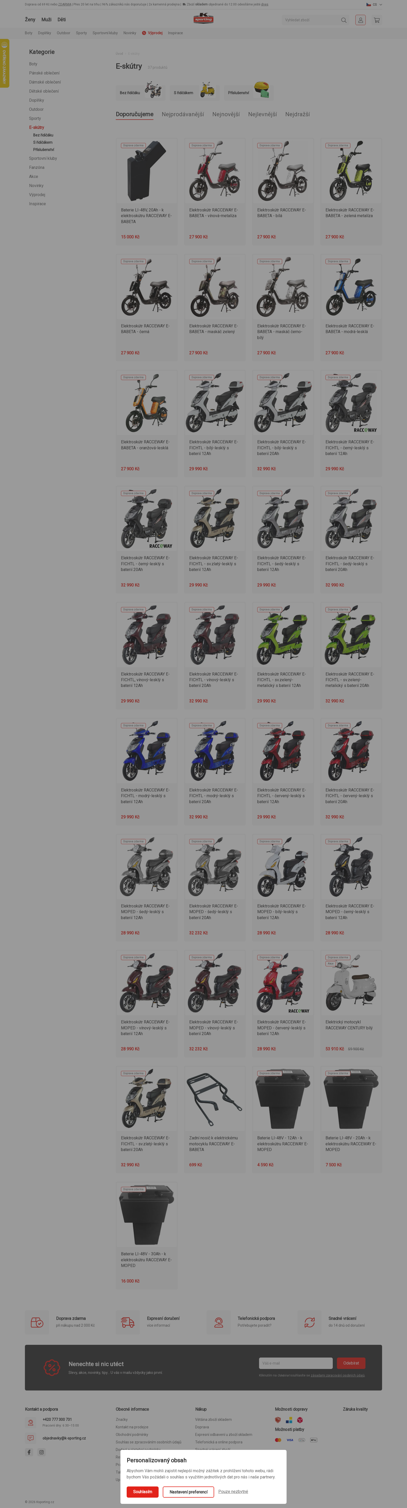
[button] (374, 4)
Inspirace (175, 33)
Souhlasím (142, 1491)
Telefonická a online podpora (218, 1442)
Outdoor (36, 109)
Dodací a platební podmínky (138, 1450)
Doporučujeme (134, 114)
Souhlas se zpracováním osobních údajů (148, 1442)
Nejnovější (226, 114)
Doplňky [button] (44, 33)
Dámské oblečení (45, 82)
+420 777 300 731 (57, 1419)
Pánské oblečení (44, 73)
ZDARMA (64, 4)
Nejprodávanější (183, 114)
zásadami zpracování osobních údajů (338, 1375)
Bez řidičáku (43, 135)
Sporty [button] (81, 33)
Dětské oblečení (44, 91)
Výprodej (37, 194)
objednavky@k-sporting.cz (64, 1438)
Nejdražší (297, 114)
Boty (33, 63)
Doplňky (36, 100)
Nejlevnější (262, 114)
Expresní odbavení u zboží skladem (223, 1435)
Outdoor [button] (63, 33)
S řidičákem (42, 142)
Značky (122, 1419)
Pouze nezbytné (233, 1491)
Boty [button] (28, 33)
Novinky (130, 33)
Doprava (202, 1427)
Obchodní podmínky (132, 1435)
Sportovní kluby (43, 158)
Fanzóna (36, 167)
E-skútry (36, 127)
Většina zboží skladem (213, 1419)
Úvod (119, 54)
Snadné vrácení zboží (212, 1450)
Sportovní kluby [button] (105, 33)
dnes (264, 4)
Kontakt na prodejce (132, 1427)
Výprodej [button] (152, 33)
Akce (33, 176)
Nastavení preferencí (188, 1492)
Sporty (35, 118)
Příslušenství (43, 150)
